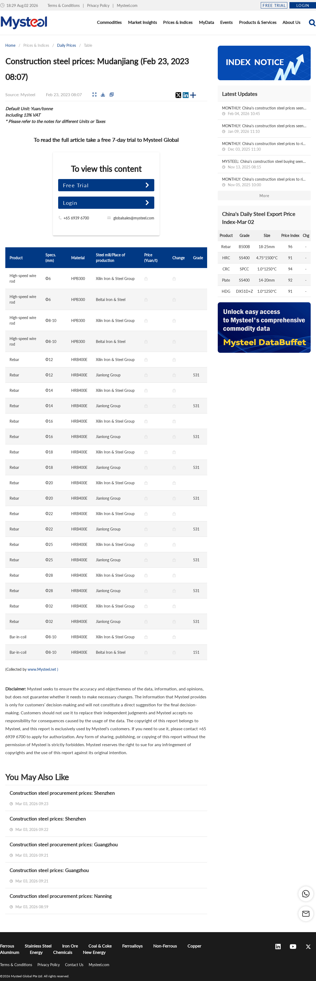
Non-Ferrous (165, 945)
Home (10, 45)
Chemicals (62, 952)
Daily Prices (66, 45)
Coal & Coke (100, 945)
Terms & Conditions (64, 5)
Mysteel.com (127, 5)
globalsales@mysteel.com (133, 218)
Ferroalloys (132, 945)
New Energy (94, 952)
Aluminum (9, 952)
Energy (36, 952)
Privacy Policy (98, 5)
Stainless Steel (38, 945)
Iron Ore (70, 945)
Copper (194, 945)
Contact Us (74, 964)
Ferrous (7, 945)
